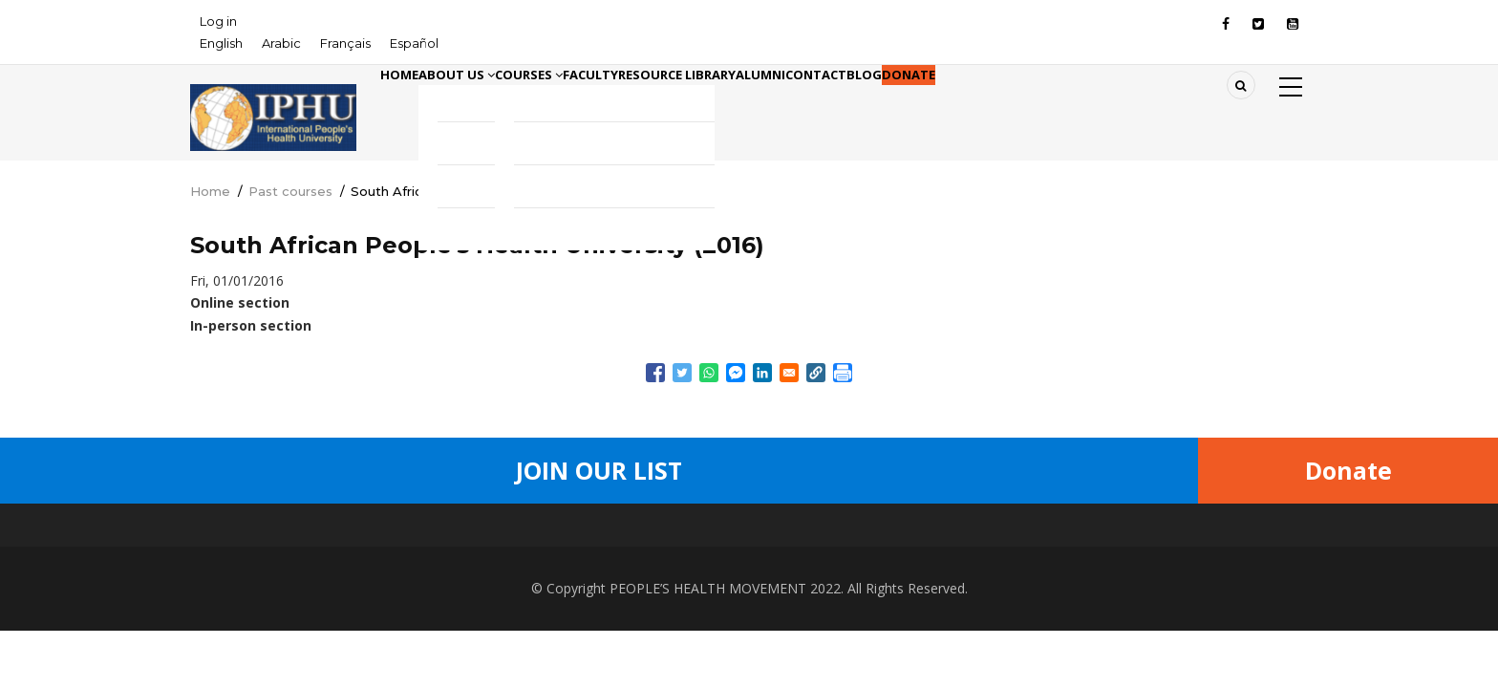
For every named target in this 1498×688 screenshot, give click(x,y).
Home (411, 103)
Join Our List (599, 470)
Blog (1051, 103)
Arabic (281, 43)
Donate (1119, 103)
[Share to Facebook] (655, 372)
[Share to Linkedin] (762, 372)
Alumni (899, 103)
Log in (218, 21)
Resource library (789, 103)
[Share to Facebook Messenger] (735, 372)
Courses (590, 103)
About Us (492, 103)
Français (345, 43)
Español (414, 43)
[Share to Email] (789, 372)
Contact (979, 103)
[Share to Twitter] (682, 372)
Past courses (290, 191)
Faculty (677, 103)
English (221, 43)
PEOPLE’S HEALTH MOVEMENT (708, 588)
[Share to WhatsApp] (708, 372)
